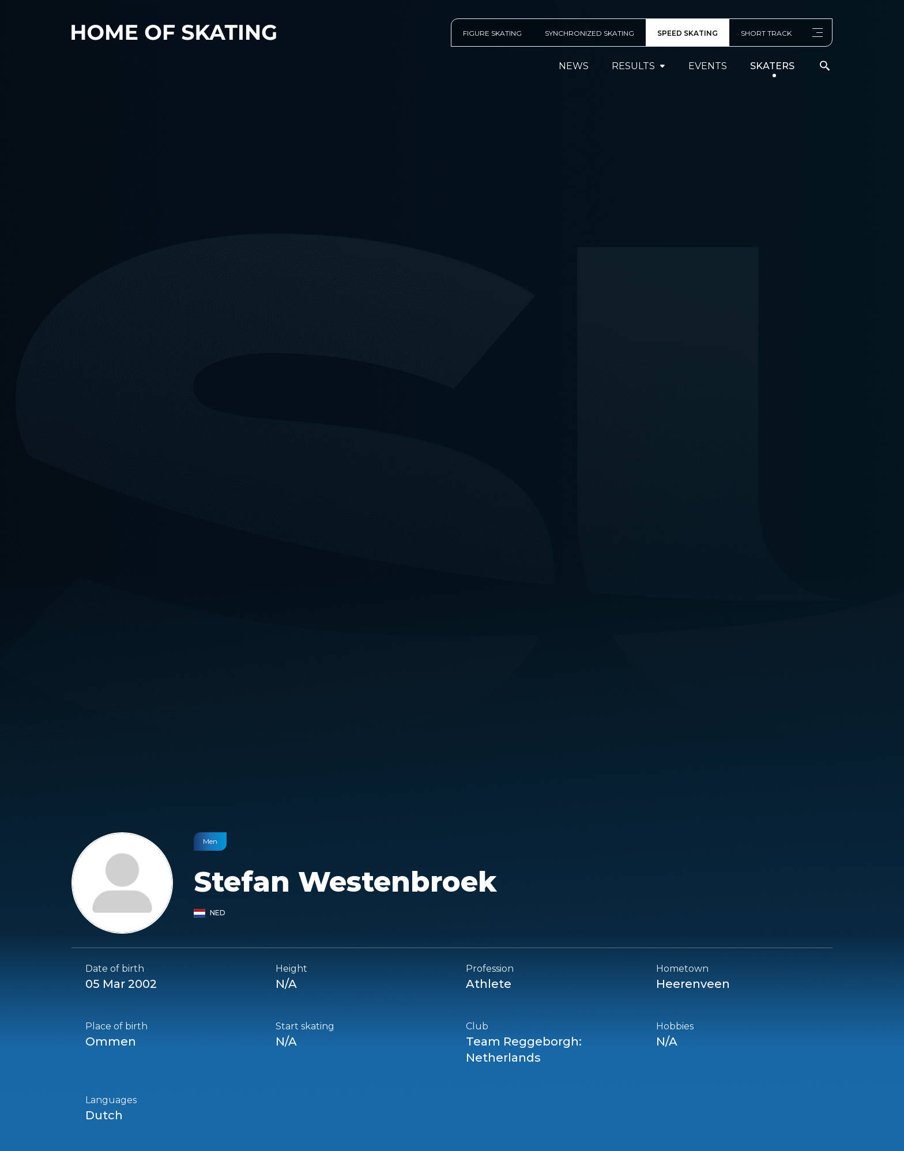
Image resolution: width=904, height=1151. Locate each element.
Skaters (772, 66)
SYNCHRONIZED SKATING (589, 33)
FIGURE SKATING (492, 33)
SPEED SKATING (687, 33)
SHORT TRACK (766, 33)
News (574, 66)
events (707, 66)
